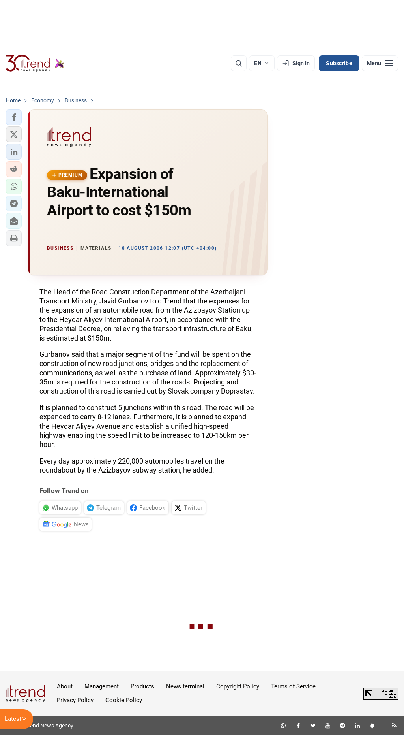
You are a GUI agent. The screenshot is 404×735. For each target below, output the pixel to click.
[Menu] (380, 63)
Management (101, 686)
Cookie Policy (123, 700)
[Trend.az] (35, 63)
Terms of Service (293, 686)
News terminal (185, 686)
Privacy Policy (75, 700)
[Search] (239, 63)
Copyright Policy (237, 686)
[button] (13, 117)
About (65, 686)
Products (142, 686)
